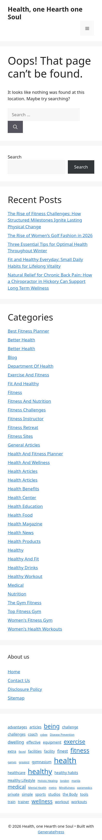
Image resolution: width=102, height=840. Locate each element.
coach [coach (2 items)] (33, 734)
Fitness (15, 392)
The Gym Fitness (24, 603)
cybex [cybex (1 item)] (44, 734)
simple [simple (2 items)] (27, 794)
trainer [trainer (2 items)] (23, 801)
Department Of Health (30, 366)
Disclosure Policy (25, 689)
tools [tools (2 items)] (84, 794)
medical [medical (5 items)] (17, 787)
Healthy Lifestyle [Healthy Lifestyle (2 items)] (21, 780)
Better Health (21, 340)
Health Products (24, 541)
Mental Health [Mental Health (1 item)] (37, 787)
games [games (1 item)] (12, 762)
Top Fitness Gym (24, 611)
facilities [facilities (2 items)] (35, 751)
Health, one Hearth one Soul (45, 13)
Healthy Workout (25, 576)
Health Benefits (23, 489)
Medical (16, 585)
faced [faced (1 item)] (21, 751)
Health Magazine (25, 524)
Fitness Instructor (26, 419)
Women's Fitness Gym (30, 620)
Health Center (22, 497)
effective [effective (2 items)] (33, 742)
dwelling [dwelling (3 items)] (16, 742)
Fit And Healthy (23, 384)
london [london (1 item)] (64, 781)
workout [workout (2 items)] (62, 801)
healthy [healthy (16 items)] (40, 771)
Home (14, 672)
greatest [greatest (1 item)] (24, 762)
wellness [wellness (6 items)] (42, 801)
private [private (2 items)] (13, 794)
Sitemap (16, 698)
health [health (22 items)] (65, 760)
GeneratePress (51, 831)
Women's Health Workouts (35, 629)
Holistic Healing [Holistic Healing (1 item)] (48, 781)
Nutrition (17, 594)
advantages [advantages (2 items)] (17, 727)
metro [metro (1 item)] (53, 787)
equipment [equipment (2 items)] (52, 742)
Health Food (20, 515)
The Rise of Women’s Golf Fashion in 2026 (50, 235)
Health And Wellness (29, 462)
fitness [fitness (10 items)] (79, 750)
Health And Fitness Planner (35, 454)
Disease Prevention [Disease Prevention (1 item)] (62, 734)
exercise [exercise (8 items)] (74, 741)
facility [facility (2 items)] (49, 751)
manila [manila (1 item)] (76, 781)
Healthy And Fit (23, 559)
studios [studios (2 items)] (54, 794)
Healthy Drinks (23, 567)
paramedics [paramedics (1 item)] (84, 787)
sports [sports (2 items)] (40, 794)
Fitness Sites (20, 436)
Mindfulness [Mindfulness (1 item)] (67, 787)
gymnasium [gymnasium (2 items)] (41, 761)
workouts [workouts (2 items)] (79, 801)
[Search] (15, 127)
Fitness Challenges (27, 410)
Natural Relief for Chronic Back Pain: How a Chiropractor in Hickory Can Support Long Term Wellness (50, 281)
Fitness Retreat (23, 427)
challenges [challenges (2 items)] (16, 734)
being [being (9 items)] (52, 726)
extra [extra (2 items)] (12, 751)
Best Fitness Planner (28, 331)
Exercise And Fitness (28, 375)
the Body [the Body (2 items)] (70, 794)
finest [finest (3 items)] (62, 751)
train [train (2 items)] (11, 801)
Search (15, 157)
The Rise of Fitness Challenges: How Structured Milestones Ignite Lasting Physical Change (45, 220)
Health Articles (23, 471)
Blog (12, 357)
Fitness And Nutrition (29, 401)
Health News (21, 532)
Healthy (15, 550)
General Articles (24, 445)
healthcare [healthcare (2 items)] (16, 772)
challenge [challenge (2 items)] (70, 727)
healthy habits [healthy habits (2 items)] (66, 772)
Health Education (25, 506)
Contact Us (19, 680)
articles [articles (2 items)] (36, 727)
